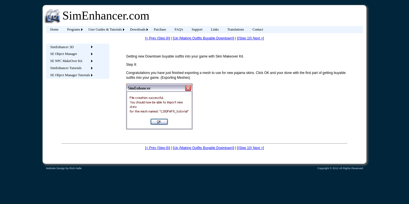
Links (215, 29)
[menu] (70, 61)
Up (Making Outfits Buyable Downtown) (203, 38)
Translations (235, 29)
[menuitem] (54, 29)
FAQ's (179, 29)
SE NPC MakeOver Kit (66, 61)
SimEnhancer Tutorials (66, 68)
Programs (73, 29)
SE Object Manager (63, 54)
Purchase (160, 29)
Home (54, 29)
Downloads (138, 29)
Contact (258, 29)
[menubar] (157, 29)
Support (197, 29)
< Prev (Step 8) (157, 38)
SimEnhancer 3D (62, 47)
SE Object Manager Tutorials (70, 75)
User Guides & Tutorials (105, 29)
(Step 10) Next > (250, 38)
